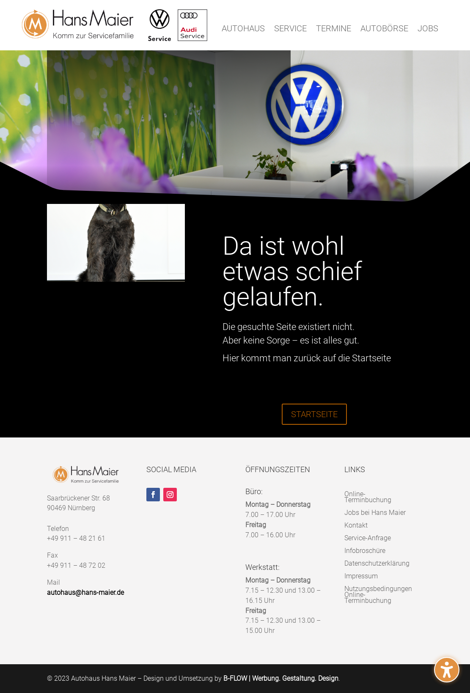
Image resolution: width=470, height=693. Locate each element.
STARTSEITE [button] (314, 414)
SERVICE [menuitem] (290, 29)
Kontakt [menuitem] (356, 524)
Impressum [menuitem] (361, 575)
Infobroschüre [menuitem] (364, 550)
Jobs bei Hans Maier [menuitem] (375, 512)
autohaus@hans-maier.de (85, 592)
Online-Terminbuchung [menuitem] (367, 496)
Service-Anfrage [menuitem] (367, 537)
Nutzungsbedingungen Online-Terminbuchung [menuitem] (378, 594)
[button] (446, 669)
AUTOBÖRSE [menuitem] (384, 29)
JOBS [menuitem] (428, 29)
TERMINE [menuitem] (333, 29)
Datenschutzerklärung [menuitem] (377, 562)
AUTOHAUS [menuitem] (243, 29)
